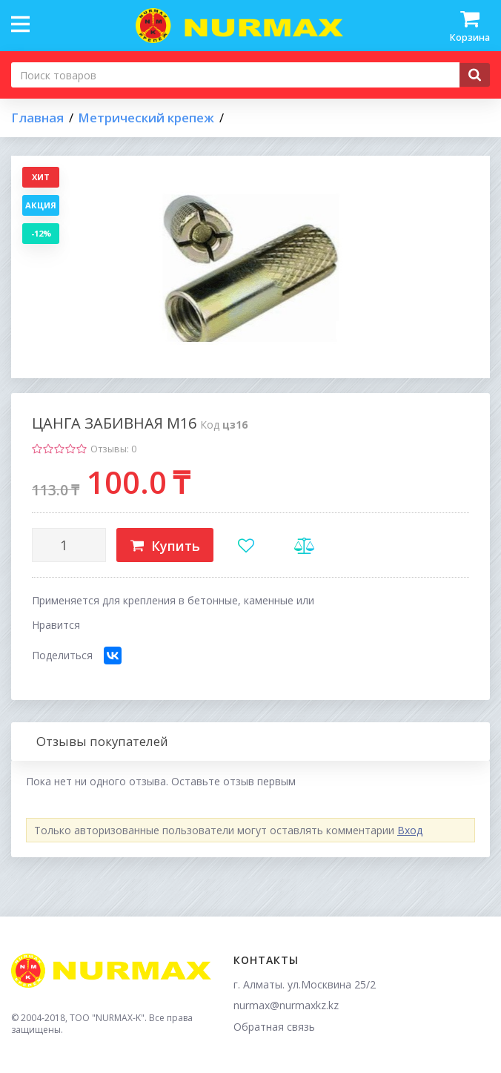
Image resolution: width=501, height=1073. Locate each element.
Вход (409, 830)
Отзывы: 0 (113, 449)
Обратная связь (274, 1027)
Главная (37, 118)
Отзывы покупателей (102, 741)
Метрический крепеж (146, 118)
